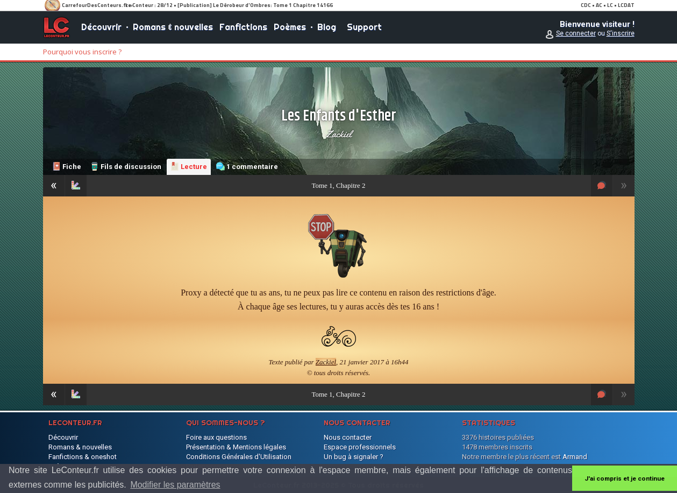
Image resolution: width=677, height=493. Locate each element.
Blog (326, 27)
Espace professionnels (360, 447)
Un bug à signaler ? (353, 457)
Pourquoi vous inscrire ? (82, 52)
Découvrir (101, 27)
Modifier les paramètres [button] (175, 484)
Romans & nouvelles (173, 27)
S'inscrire (621, 33)
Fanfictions (243, 27)
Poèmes (290, 27)
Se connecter (576, 33)
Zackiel (339, 134)
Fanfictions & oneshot (82, 457)
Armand (574, 457)
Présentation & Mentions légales (236, 447)
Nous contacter (348, 437)
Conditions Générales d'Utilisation (238, 457)
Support (364, 27)
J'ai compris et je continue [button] (625, 478)
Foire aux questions (216, 437)
